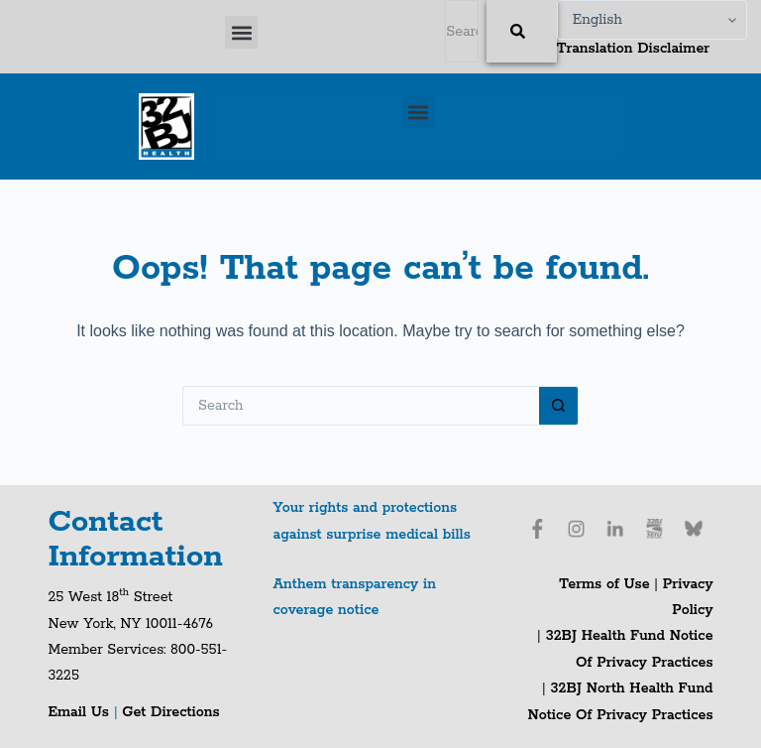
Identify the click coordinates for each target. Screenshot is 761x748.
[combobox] (462, 31)
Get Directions (170, 712)
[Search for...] (360, 406)
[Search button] (559, 406)
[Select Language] (652, 20)
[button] (241, 32)
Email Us (80, 712)
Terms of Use (604, 584)
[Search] (522, 31)
